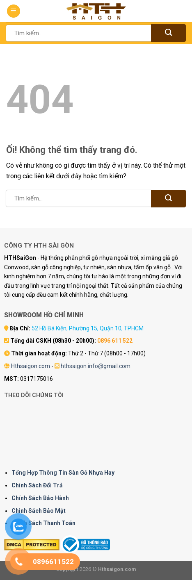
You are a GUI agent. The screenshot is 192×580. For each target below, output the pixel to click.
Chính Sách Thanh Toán (43, 523)
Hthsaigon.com (30, 366)
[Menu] (13, 11)
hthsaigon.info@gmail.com (95, 366)
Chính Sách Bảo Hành (40, 498)
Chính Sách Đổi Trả (37, 485)
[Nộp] (168, 33)
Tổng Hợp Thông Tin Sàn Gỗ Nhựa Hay (62, 472)
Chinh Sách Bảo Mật (38, 510)
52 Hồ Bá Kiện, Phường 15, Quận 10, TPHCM (88, 328)
